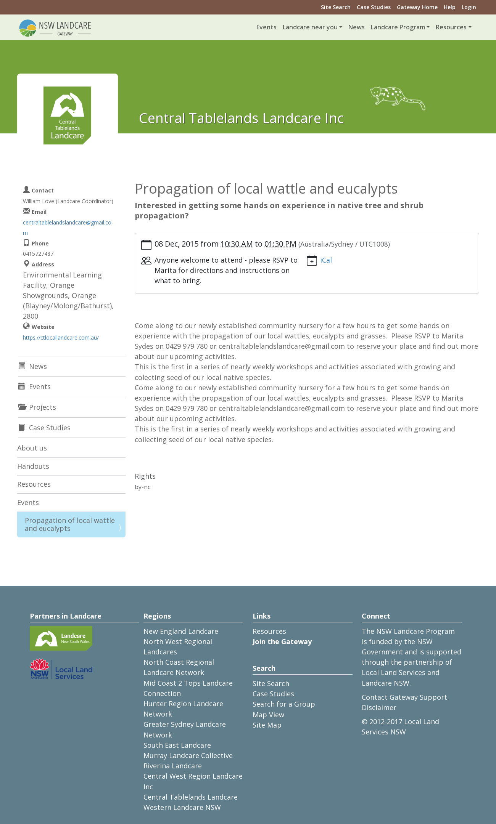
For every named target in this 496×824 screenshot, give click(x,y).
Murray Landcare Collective (188, 755)
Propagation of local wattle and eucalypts (70, 524)
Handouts (33, 466)
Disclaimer (379, 707)
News (356, 27)
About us (32, 447)
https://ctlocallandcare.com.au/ (61, 337)
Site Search (336, 7)
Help (450, 7)
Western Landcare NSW (182, 807)
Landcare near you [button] (310, 27)
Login (469, 7)
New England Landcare (180, 631)
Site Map (267, 724)
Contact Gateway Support (404, 697)
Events (266, 27)
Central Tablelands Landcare (190, 797)
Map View (268, 714)
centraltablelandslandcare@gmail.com (67, 227)
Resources (34, 484)
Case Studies (374, 7)
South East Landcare (177, 745)
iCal (326, 260)
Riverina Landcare (172, 765)
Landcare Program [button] (398, 27)
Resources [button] (451, 27)
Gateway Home (417, 7)
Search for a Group (284, 704)
